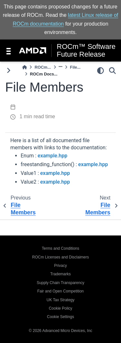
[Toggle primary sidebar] (9, 70)
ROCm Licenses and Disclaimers (60, 257)
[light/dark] (100, 70)
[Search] (112, 70)
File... (75, 67)
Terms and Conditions (60, 248)
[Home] (24, 67)
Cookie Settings (60, 316)
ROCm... (43, 67)
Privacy (60, 265)
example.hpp (52, 156)
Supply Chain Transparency (60, 282)
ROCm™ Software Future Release (86, 50)
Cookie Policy (60, 308)
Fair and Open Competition (60, 291)
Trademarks (60, 274)
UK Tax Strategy (60, 300)
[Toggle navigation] (8, 50)
